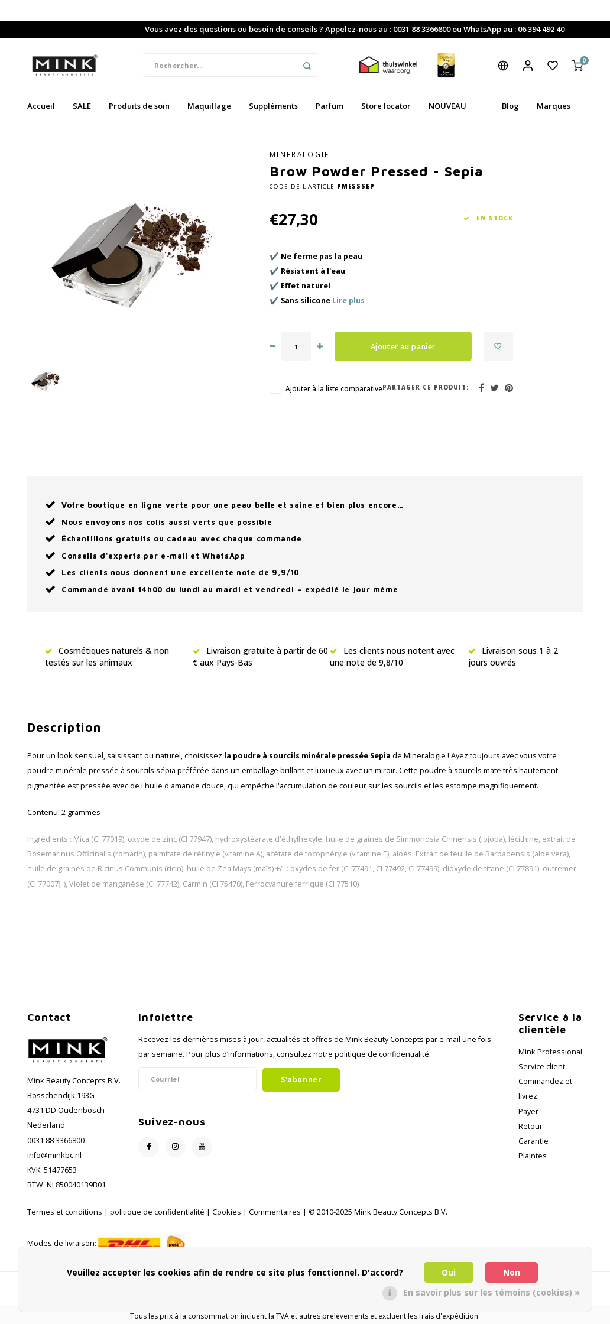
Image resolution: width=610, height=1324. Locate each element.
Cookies (226, 1212)
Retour (530, 1126)
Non (511, 1272)
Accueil (41, 105)
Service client (541, 1067)
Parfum (329, 105)
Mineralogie (300, 154)
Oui (449, 1272)
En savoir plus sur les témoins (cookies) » (491, 1292)
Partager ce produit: (425, 387)
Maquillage (209, 105)
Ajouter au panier (403, 347)
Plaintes (532, 1156)
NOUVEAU (447, 105)
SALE (82, 105)
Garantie (533, 1141)
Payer (528, 1111)
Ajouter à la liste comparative (333, 388)
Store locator (386, 105)
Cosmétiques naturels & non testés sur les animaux (107, 656)
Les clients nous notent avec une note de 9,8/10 (392, 656)
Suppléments (273, 105)
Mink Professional (550, 1052)
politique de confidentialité (157, 1212)
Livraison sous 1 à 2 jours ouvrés (513, 656)
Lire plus (348, 301)
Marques (553, 105)
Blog (510, 105)
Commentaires (275, 1212)
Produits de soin (139, 105)
